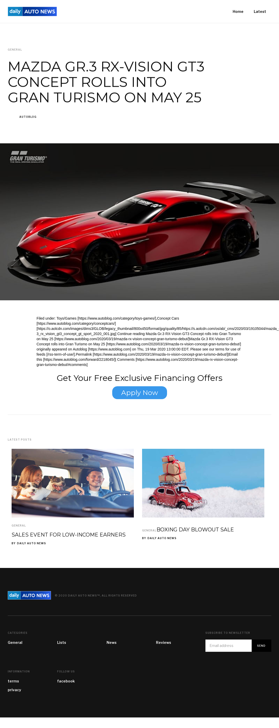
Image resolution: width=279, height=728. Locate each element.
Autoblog (28, 116)
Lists (61, 642)
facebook (66, 681)
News (112, 642)
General (19, 525)
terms (13, 681)
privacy (14, 690)
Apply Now (139, 393)
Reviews (163, 642)
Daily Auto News (31, 543)
